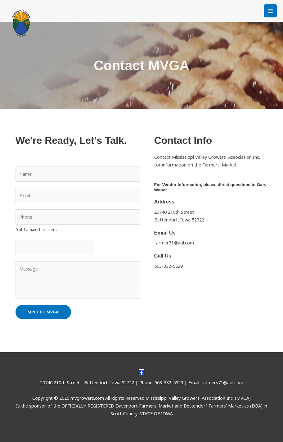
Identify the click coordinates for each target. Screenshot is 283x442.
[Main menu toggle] (270, 10)
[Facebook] (141, 372)
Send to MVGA (43, 312)
